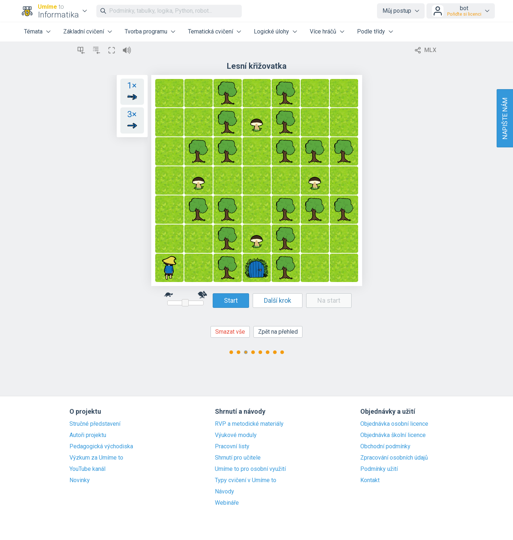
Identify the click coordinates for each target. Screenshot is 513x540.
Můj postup (396, 10)
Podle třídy (371, 31)
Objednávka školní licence (393, 435)
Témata (33, 31)
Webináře (227, 503)
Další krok (277, 300)
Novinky (79, 480)
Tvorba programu (146, 31)
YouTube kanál (87, 469)
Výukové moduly (236, 435)
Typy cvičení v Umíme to (245, 480)
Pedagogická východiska (101, 446)
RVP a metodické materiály (249, 424)
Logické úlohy (271, 31)
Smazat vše (230, 331)
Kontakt (370, 480)
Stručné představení (94, 424)
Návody (224, 491)
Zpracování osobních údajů (394, 457)
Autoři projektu (87, 435)
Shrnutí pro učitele (238, 457)
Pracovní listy (232, 446)
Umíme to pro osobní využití (250, 469)
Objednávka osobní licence (394, 424)
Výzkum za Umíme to (96, 457)
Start (231, 300)
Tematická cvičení (210, 31)
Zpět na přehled (278, 331)
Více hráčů (323, 31)
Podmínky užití (379, 469)
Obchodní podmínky (385, 446)
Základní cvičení (83, 31)
